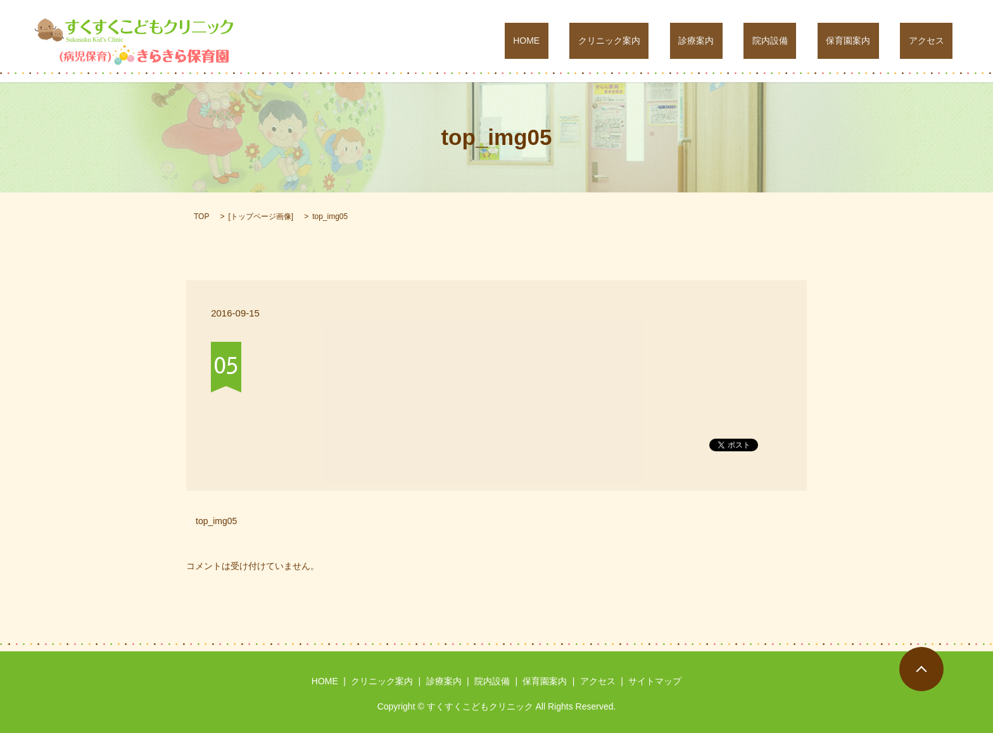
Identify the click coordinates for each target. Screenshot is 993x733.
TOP (201, 216)
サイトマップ (654, 681)
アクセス (934, 41)
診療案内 (755, 41)
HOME (620, 41)
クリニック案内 (686, 41)
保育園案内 (874, 41)
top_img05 (216, 521)
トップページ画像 (261, 216)
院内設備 (812, 41)
